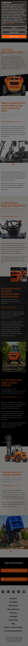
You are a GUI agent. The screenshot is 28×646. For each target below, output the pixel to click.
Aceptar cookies (14, 36)
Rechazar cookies (14, 32)
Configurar (14, 28)
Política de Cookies (10, 23)
